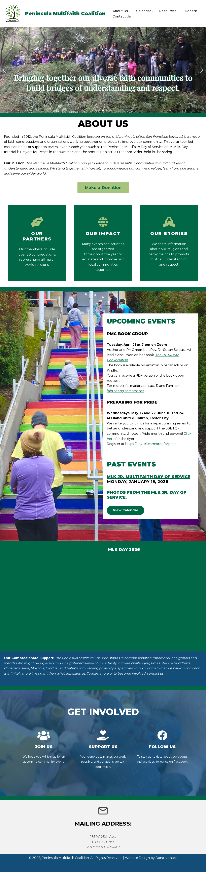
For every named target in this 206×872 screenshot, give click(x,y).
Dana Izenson (166, 858)
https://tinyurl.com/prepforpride (151, 444)
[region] (103, 70)
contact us (155, 673)
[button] (130, 11)
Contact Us (121, 16)
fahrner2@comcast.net (125, 391)
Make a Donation (103, 187)
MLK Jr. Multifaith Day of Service (148, 476)
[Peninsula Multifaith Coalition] (54, 14)
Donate (191, 11)
